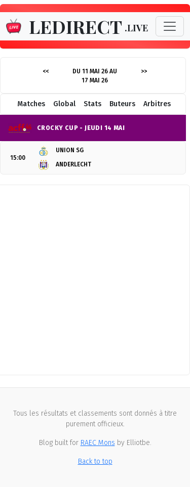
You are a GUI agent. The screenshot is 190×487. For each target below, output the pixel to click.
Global (64, 104)
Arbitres (157, 104)
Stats (92, 104)
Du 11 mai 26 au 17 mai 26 (94, 76)
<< (46, 71)
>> (144, 71)
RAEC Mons (98, 442)
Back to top (95, 461)
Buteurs (122, 104)
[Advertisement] (95, 280)
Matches (31, 104)
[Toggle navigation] (170, 26)
